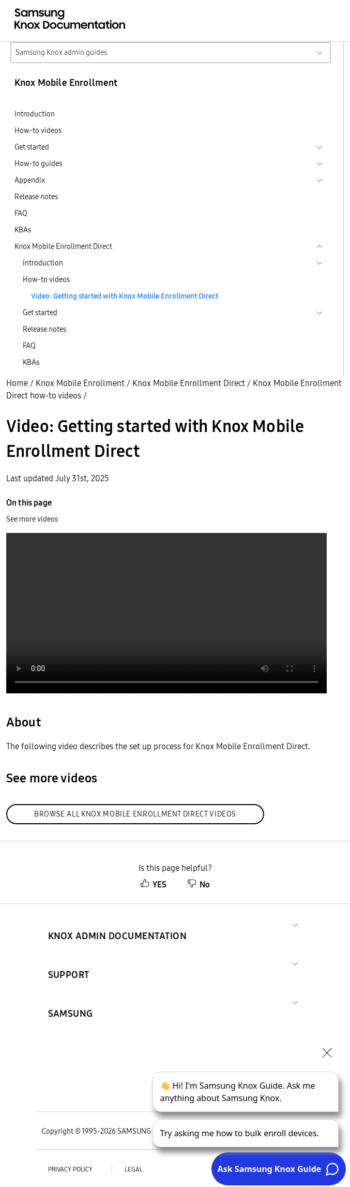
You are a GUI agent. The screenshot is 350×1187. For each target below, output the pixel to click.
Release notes (36, 196)
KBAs (22, 230)
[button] (117, 923)
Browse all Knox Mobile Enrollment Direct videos (135, 814)
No (198, 884)
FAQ (20, 213)
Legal (134, 1169)
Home (17, 383)
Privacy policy (70, 1169)
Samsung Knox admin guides (61, 52)
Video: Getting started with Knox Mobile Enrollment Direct (124, 296)
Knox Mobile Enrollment (80, 383)
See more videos (32, 519)
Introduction (34, 114)
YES (153, 884)
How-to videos (38, 130)
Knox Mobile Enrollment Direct (188, 383)
